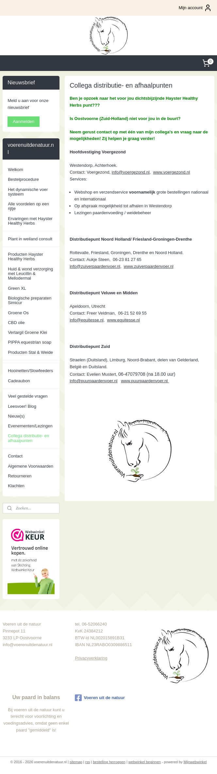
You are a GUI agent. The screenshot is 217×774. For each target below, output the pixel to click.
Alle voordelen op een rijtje (28, 206)
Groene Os (18, 312)
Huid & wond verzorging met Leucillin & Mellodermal (30, 274)
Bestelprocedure (23, 179)
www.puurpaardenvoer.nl (145, 380)
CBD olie (16, 322)
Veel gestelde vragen (27, 396)
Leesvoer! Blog (22, 406)
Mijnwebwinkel (195, 762)
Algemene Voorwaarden (30, 466)
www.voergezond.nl (171, 171)
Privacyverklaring (91, 658)
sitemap (76, 762)
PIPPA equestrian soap (29, 342)
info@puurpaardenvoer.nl (93, 380)
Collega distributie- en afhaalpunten (28, 438)
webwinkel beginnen (144, 762)
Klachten (16, 485)
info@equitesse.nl (87, 319)
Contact (15, 456)
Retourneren (19, 475)
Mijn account (195, 8)
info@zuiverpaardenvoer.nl (95, 266)
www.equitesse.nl (123, 319)
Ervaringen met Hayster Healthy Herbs (30, 221)
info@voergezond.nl (130, 171)
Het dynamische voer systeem (28, 192)
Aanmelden (23, 121)
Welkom (15, 169)
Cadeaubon (19, 380)
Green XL (17, 288)
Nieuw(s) (16, 416)
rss (87, 762)
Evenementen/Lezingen (30, 425)
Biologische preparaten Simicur (29, 300)
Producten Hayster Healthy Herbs (25, 256)
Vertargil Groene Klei (27, 332)
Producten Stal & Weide (30, 352)
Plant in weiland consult (30, 238)
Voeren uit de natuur (100, 698)
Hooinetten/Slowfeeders (30, 370)
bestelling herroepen (109, 762)
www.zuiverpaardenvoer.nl (149, 266)
